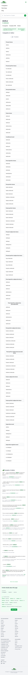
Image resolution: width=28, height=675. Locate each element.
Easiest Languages (4, 650)
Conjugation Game (18, 645)
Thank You (3, 653)
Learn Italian (3, 655)
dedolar (18, 598)
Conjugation (4, 5)
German (2, 634)
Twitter (3, 663)
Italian (16, 625)
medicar (13, 602)
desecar (14, 600)
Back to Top (14, 609)
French (2, 633)
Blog (3, 10)
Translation (16, 36)
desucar (22, 600)
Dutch (2, 629)
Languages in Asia (4, 647)
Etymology (4, 8)
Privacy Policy (17, 649)
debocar (12, 598)
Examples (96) (12, 25)
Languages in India (4, 644)
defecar (5, 600)
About (16, 642)
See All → (3, 636)
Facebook (3, 661)
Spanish (10, 592)
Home (16, 641)
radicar (7, 604)
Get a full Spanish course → (21, 29)
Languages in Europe (5, 645)
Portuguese (3, 631)
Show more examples (14, 581)
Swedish (16, 631)
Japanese (3, 625)
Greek (2, 620)
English (2, 628)
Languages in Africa (5, 642)
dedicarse (11, 606)
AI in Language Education (6, 641)
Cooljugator (4, 592)
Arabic (2, 623)
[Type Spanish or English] (14, 15)
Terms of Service (18, 647)
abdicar (5, 598)
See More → (3, 657)
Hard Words (3, 652)
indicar (5, 602)
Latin (16, 621)
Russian (2, 621)
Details (19, 25)
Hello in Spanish (4, 649)
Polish (16, 634)
